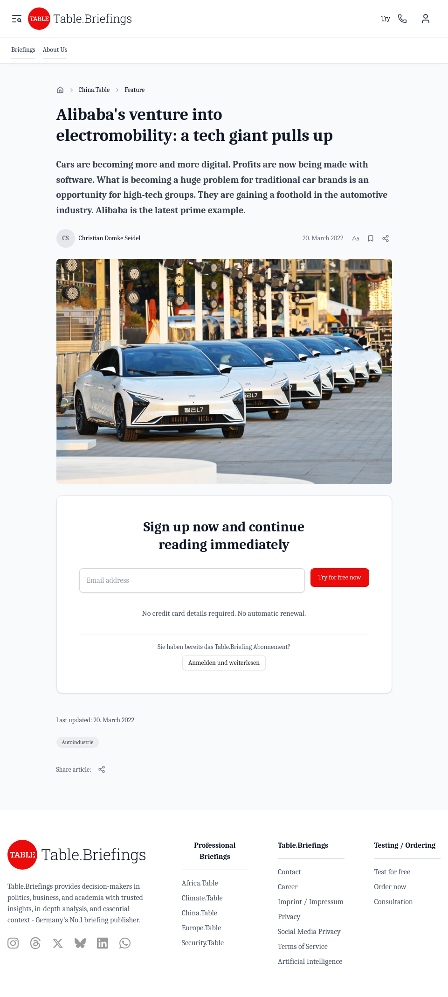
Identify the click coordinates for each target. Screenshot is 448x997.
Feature (134, 90)
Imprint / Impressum (311, 902)
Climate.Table (202, 898)
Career (287, 887)
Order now (390, 887)
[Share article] (385, 238)
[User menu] (425, 18)
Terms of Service (303, 946)
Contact (289, 872)
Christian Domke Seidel (110, 238)
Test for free (392, 872)
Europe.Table (201, 928)
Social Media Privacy (309, 931)
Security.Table (203, 943)
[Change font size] (355, 238)
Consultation (393, 902)
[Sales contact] (402, 18)
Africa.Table (200, 883)
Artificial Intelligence (310, 961)
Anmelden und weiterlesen (224, 663)
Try (385, 18)
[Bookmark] (370, 238)
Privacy (289, 917)
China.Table (94, 90)
